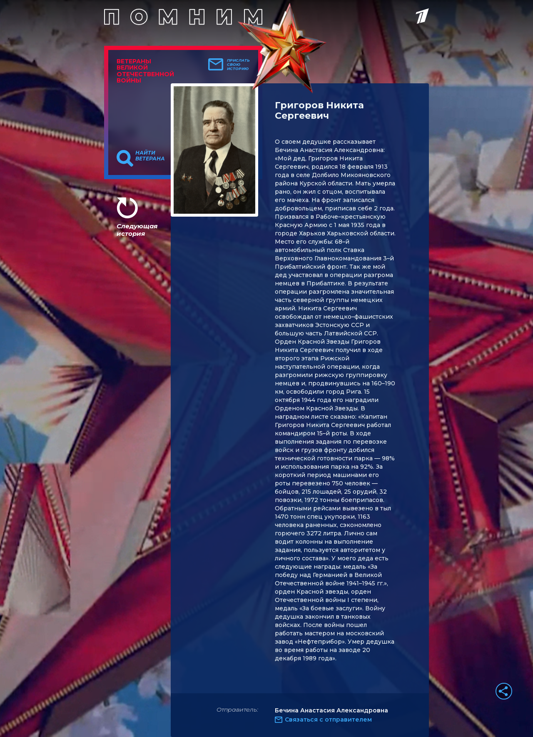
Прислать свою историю (238, 64)
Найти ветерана (150, 156)
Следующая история (137, 229)
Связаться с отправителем (328, 719)
